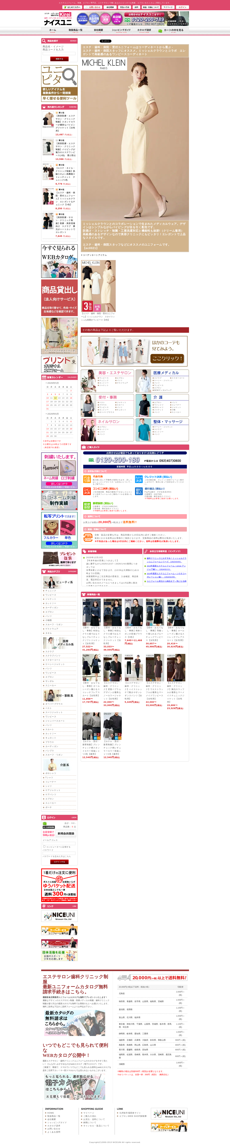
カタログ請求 (54, 1126)
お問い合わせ (54, 1129)
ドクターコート (53, 660)
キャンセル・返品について (96, 1126)
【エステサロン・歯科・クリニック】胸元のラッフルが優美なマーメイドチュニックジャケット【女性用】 (175, 692)
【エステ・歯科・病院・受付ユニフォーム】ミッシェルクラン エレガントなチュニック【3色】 (65, 198)
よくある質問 (54, 1132)
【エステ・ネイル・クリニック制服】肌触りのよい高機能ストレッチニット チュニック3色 (65, 174)
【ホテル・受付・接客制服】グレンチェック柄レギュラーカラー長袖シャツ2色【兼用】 (112, 747)
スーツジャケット (54, 712)
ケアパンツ (50, 794)
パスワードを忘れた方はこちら (57, 856)
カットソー (50, 603)
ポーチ (48, 807)
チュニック (50, 590)
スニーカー (50, 685)
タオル (48, 633)
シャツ (48, 786)
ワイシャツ (159, 405)
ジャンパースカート (55, 721)
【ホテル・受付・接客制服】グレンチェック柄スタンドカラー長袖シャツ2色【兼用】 (91, 747)
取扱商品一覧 (54, 1116)
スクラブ (49, 651)
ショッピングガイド (57, 1122)
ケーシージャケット (55, 664)
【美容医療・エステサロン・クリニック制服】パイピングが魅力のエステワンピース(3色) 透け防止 (66, 149)
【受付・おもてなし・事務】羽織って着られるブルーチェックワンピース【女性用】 (154, 633)
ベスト (48, 708)
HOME (50, 1113)
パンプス (49, 750)
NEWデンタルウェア (163, 390)
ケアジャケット (53, 790)
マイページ (88, 1113)
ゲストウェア (52, 629)
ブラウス (49, 742)
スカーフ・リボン (54, 624)
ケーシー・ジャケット (163, 380)
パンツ (48, 616)
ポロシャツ (50, 773)
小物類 (48, 620)
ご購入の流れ (89, 1116)
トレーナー (50, 782)
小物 (174, 410)
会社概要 (51, 1119)
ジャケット (50, 599)
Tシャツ (49, 777)
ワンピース (50, 595)
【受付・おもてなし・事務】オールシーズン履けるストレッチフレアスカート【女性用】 (175, 633)
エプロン (49, 612)
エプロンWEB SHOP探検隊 (133, 1116)
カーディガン (52, 607)
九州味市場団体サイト (130, 1113)
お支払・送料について (94, 1119)
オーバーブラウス (54, 704)
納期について (89, 1122)
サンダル (49, 681)
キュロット (50, 738)
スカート (49, 729)
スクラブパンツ (53, 656)
